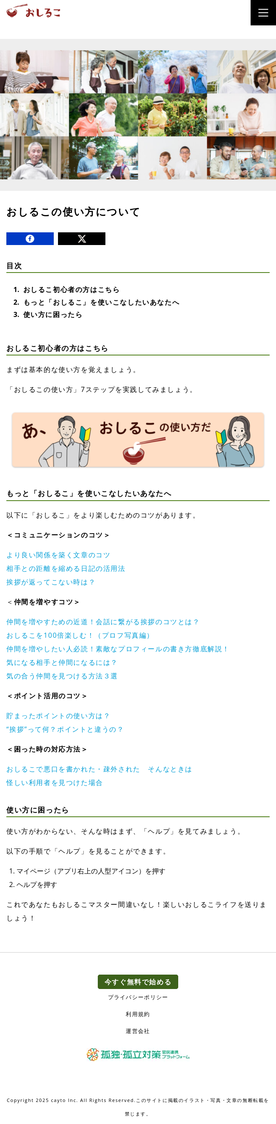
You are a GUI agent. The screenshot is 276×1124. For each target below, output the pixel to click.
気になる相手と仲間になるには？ (62, 662)
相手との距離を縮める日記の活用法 (66, 568)
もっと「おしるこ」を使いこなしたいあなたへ (101, 302)
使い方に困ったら (53, 314)
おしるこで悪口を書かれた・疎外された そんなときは (99, 769)
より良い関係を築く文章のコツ (58, 554)
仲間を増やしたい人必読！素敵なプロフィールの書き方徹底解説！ (118, 648)
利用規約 (138, 1014)
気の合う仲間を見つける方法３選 (62, 675)
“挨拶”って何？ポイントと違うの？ (65, 729)
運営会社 (138, 1031)
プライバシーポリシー (138, 997)
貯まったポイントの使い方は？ (58, 715)
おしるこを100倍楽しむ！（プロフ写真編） (80, 635)
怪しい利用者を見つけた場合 (54, 782)
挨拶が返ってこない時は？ (51, 582)
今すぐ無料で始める (138, 981)
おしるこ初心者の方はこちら (71, 289)
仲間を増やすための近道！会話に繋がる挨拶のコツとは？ (103, 621)
